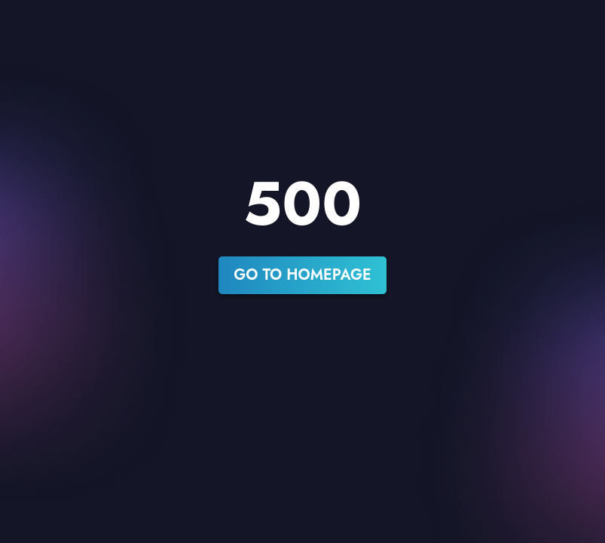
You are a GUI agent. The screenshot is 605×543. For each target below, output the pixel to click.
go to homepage (302, 275)
